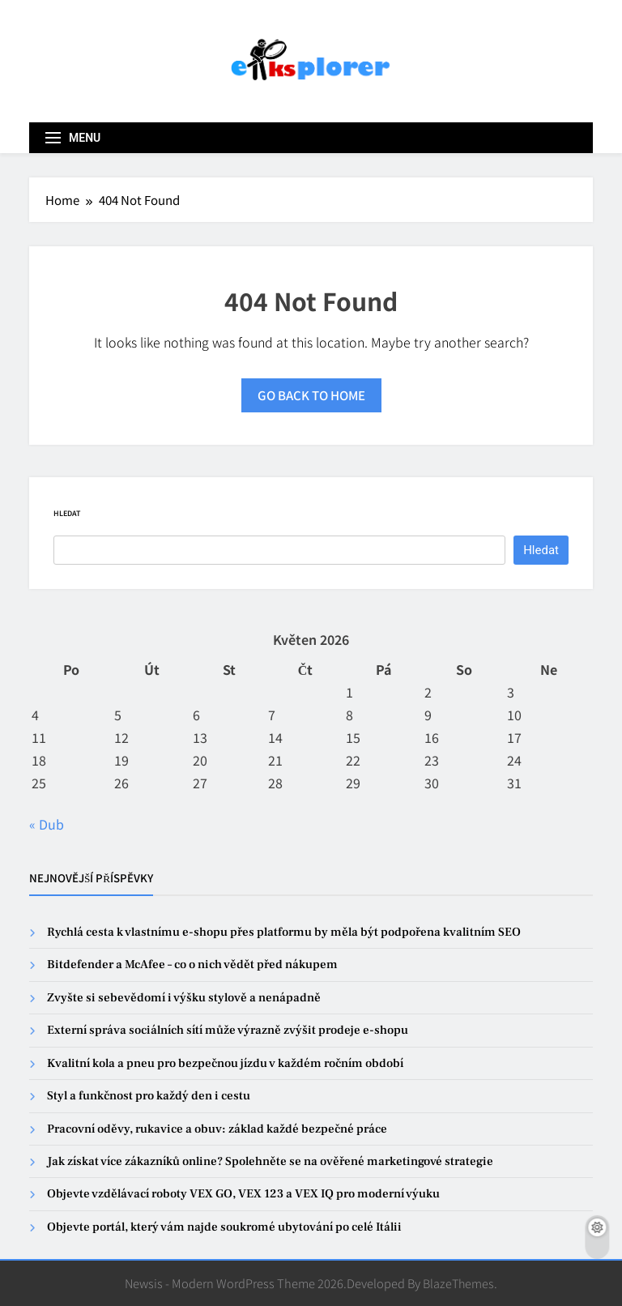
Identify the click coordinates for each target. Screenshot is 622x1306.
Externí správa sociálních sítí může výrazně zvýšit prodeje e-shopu (227, 1030)
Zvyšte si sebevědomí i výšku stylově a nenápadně (184, 997)
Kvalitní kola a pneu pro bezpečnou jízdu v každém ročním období (225, 1063)
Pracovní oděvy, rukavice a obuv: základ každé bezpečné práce (217, 1129)
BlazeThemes (458, 1282)
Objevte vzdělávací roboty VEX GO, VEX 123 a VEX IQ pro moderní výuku (243, 1193)
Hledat (66, 513)
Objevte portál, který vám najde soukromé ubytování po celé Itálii (224, 1227)
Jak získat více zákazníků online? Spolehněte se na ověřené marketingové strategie (270, 1161)
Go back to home (311, 394)
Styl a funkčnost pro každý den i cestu (148, 1095)
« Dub (46, 824)
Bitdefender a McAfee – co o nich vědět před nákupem (192, 964)
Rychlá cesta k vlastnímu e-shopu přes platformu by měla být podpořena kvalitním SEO (284, 932)
